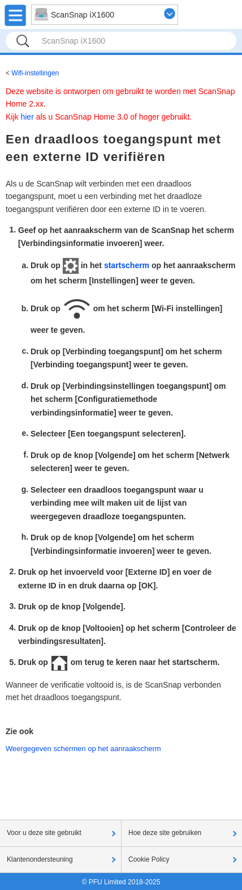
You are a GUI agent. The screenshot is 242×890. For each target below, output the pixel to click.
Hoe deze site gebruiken (164, 833)
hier (26, 116)
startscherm (126, 265)
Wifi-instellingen (35, 73)
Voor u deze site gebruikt (44, 833)
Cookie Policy (149, 859)
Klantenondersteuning (40, 859)
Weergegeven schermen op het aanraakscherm (83, 748)
